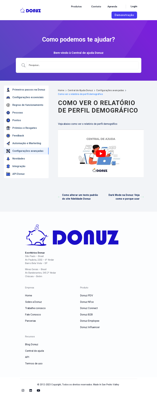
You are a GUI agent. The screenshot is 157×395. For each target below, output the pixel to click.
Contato (96, 6)
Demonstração (124, 15)
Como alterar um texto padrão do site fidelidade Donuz (78, 197)
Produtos (76, 6)
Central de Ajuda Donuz (80, 90)
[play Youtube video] (101, 154)
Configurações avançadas (110, 90)
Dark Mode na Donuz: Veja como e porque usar (126, 197)
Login (134, 6)
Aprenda (112, 6)
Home (61, 90)
